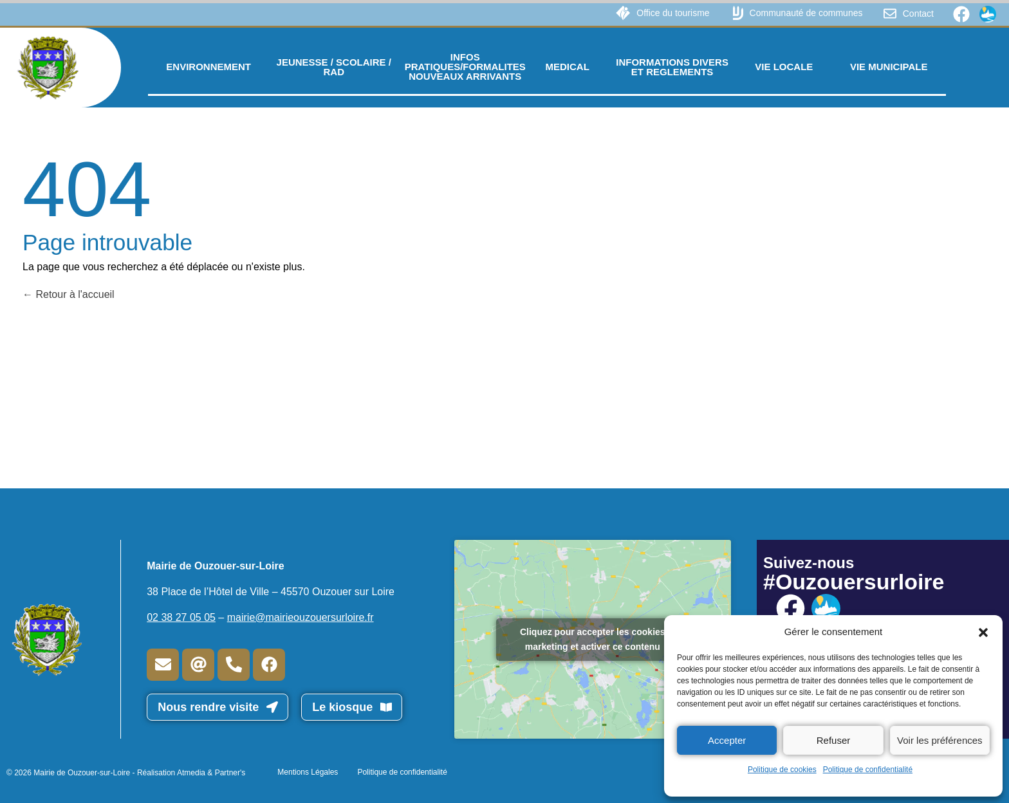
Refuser (834, 740)
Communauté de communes (806, 13)
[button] (983, 631)
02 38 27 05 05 (181, 617)
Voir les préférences (940, 740)
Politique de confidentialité (867, 769)
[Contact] (890, 13)
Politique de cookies (782, 769)
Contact (918, 13)
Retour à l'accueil (69, 294)
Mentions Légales (307, 772)
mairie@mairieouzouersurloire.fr (300, 617)
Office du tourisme (672, 13)
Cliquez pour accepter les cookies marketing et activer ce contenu (592, 639)
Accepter (727, 740)
